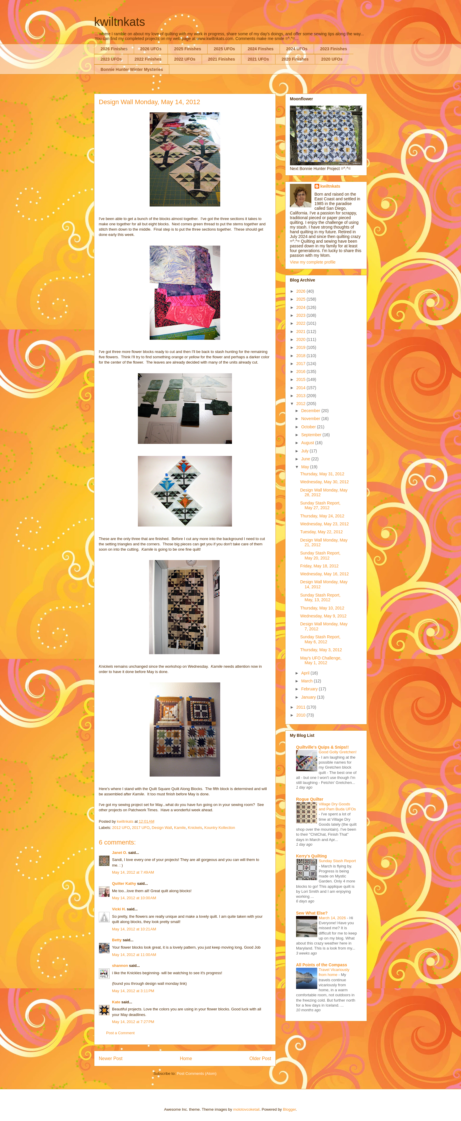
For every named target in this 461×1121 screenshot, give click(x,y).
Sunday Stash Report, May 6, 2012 (320, 639)
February (310, 689)
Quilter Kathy (124, 883)
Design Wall (162, 827)
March (307, 681)
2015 (301, 379)
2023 (301, 315)
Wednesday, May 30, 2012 (324, 481)
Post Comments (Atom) (196, 1073)
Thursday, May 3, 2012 (321, 649)
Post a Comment (120, 1033)
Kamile (180, 827)
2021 (301, 331)
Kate (116, 1002)
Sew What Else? (312, 913)
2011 (301, 707)
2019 (301, 347)
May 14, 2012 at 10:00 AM (134, 898)
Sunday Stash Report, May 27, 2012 (320, 505)
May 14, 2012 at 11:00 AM (134, 954)
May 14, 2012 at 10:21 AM (134, 929)
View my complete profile (312, 262)
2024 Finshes (260, 48)
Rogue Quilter (309, 799)
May (305, 466)
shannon (120, 965)
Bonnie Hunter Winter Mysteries (132, 69)
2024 (301, 307)
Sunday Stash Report (337, 861)
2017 (301, 363)
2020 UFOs (332, 59)
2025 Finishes (187, 48)
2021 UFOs (258, 59)
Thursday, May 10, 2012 (322, 608)
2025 (301, 299)
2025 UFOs (224, 48)
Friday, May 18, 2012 (319, 566)
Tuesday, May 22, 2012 (321, 531)
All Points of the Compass (321, 964)
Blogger (289, 1109)
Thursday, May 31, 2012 (322, 474)
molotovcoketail (246, 1109)
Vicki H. (119, 909)
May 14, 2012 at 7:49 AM (133, 872)
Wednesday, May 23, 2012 (324, 524)
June (306, 459)
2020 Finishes (295, 59)
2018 (301, 355)
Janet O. (119, 852)
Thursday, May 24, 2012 (322, 516)
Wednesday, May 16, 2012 (324, 574)
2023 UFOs (111, 59)
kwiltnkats (119, 21)
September (311, 434)
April (305, 673)
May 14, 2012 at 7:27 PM (133, 1022)
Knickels (195, 827)
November (311, 418)
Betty (117, 940)
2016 (301, 371)
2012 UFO (121, 827)
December (311, 410)
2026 (301, 291)
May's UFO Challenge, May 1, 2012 (320, 660)
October (309, 426)
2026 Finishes (114, 48)
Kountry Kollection (219, 827)
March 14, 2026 (333, 918)
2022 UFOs (184, 59)
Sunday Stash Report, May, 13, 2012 (320, 597)
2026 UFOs (150, 48)
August (308, 442)
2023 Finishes (333, 48)
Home (186, 1058)
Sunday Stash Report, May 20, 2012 (320, 555)
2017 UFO (141, 827)
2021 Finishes (221, 59)
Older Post (260, 1058)
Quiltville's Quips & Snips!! (322, 747)
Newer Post (111, 1058)
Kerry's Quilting (311, 856)
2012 (301, 403)
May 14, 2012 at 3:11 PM (133, 991)
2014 (301, 387)
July (305, 451)
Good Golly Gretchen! (338, 752)
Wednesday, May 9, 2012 (323, 616)
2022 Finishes (147, 59)
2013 (301, 395)
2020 (301, 339)
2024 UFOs (296, 48)
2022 (301, 323)
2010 (301, 715)
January (309, 697)
